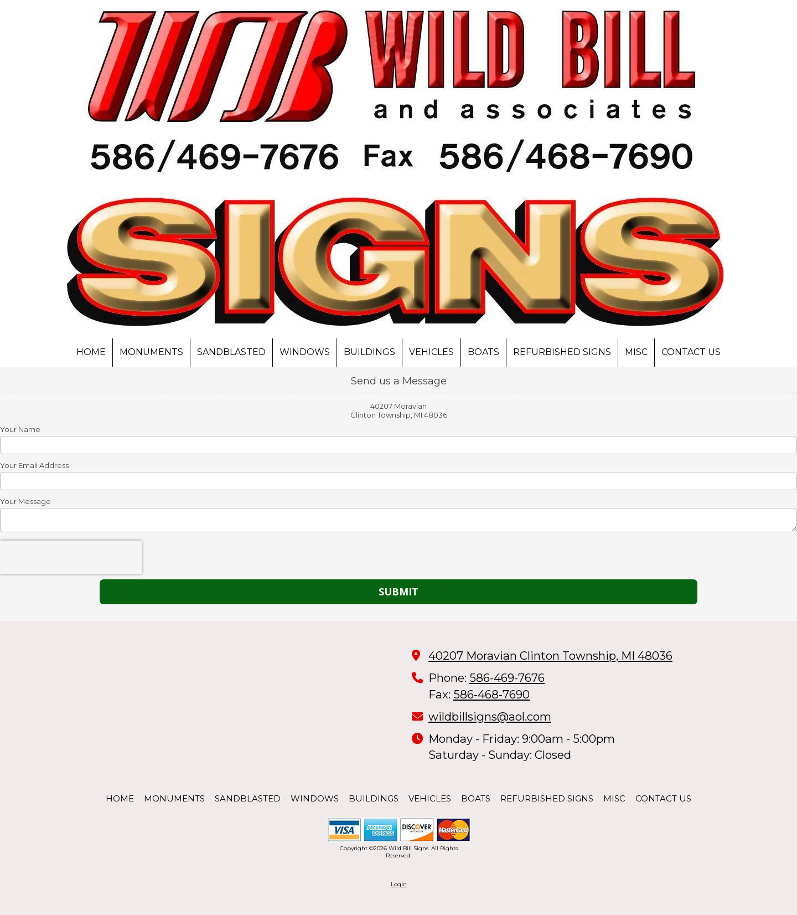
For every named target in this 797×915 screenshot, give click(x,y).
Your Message (25, 501)
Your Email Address (34, 465)
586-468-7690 (491, 694)
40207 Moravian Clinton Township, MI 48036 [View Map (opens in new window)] (550, 655)
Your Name (20, 429)
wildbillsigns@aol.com (489, 716)
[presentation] (71, 557)
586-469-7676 (507, 678)
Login (399, 884)
